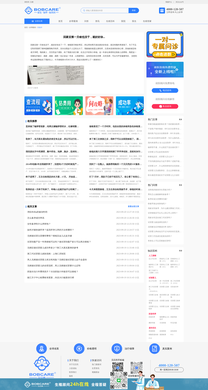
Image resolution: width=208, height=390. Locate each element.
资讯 (97, 21)
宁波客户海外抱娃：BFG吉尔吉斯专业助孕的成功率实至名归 (165, 129)
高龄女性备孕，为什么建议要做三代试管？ (165, 208)
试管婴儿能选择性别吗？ (158, 222)
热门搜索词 (96, 364)
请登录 (26, 2)
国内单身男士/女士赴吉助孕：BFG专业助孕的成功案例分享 (165, 143)
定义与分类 (153, 259)
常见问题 (173, 323)
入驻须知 (73, 368)
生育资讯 (95, 368)
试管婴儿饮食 (153, 295)
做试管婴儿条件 (164, 296)
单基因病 (152, 331)
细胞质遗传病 (153, 335)
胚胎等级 (173, 317)
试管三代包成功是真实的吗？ (160, 236)
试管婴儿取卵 (175, 301)
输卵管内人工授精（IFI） (175, 266)
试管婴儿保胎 (164, 301)
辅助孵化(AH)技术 (164, 318)
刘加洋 (39, 27)
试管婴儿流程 (164, 287)
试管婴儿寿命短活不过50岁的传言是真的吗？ (165, 232)
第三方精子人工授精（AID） (154, 272)
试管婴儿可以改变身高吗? (158, 152)
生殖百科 (110, 21)
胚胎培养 (152, 317)
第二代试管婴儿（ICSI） (175, 282)
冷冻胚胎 (163, 323)
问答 (86, 21)
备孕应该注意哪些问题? (157, 199)
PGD (150, 338)
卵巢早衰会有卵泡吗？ (157, 204)
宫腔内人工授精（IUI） (164, 266)
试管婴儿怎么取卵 (153, 308)
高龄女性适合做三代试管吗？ (160, 218)
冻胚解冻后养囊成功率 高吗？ (160, 227)
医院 (123, 21)
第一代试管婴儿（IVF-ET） (164, 282)
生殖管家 (147, 21)
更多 (180, 119)
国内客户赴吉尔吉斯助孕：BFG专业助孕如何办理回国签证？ (165, 133)
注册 (31, 2)
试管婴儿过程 (164, 306)
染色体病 (173, 331)
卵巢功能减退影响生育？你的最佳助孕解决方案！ (165, 124)
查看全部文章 (133, 206)
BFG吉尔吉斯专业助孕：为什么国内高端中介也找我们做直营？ (165, 138)
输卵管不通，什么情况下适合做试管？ (163, 147)
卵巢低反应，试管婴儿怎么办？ (161, 157)
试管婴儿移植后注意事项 (175, 308)
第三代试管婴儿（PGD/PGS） (153, 289)
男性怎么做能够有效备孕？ (159, 194)
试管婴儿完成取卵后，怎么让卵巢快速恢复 (165, 171)
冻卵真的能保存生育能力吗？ (160, 190)
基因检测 (163, 335)
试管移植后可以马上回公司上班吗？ (163, 213)
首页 (60, 21)
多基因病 (163, 331)
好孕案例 (73, 21)
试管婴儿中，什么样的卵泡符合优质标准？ (165, 166)
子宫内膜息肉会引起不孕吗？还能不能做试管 (165, 161)
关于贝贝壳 (73, 364)
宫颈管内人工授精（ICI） (175, 260)
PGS (171, 335)
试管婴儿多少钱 (175, 296)
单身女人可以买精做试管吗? (159, 241)
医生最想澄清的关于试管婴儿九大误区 (163, 175)
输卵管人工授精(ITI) (153, 266)
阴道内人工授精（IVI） (164, 260)
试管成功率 (174, 287)
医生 (134, 21)
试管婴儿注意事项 (153, 302)
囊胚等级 (152, 323)
